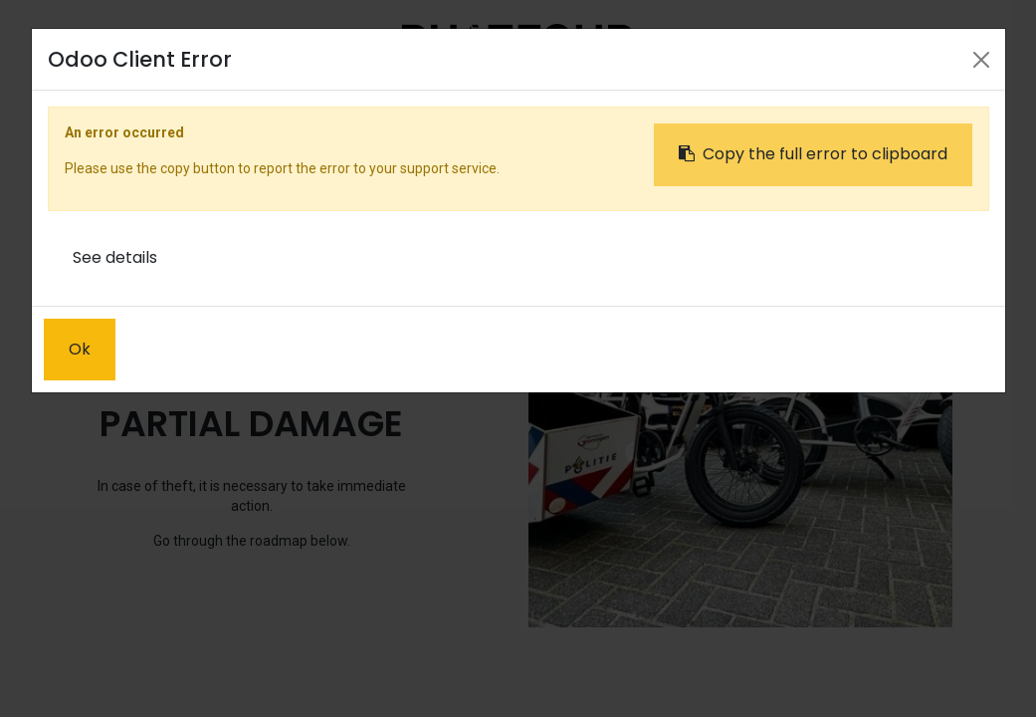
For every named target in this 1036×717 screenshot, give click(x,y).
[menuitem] (322, 106)
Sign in (822, 106)
